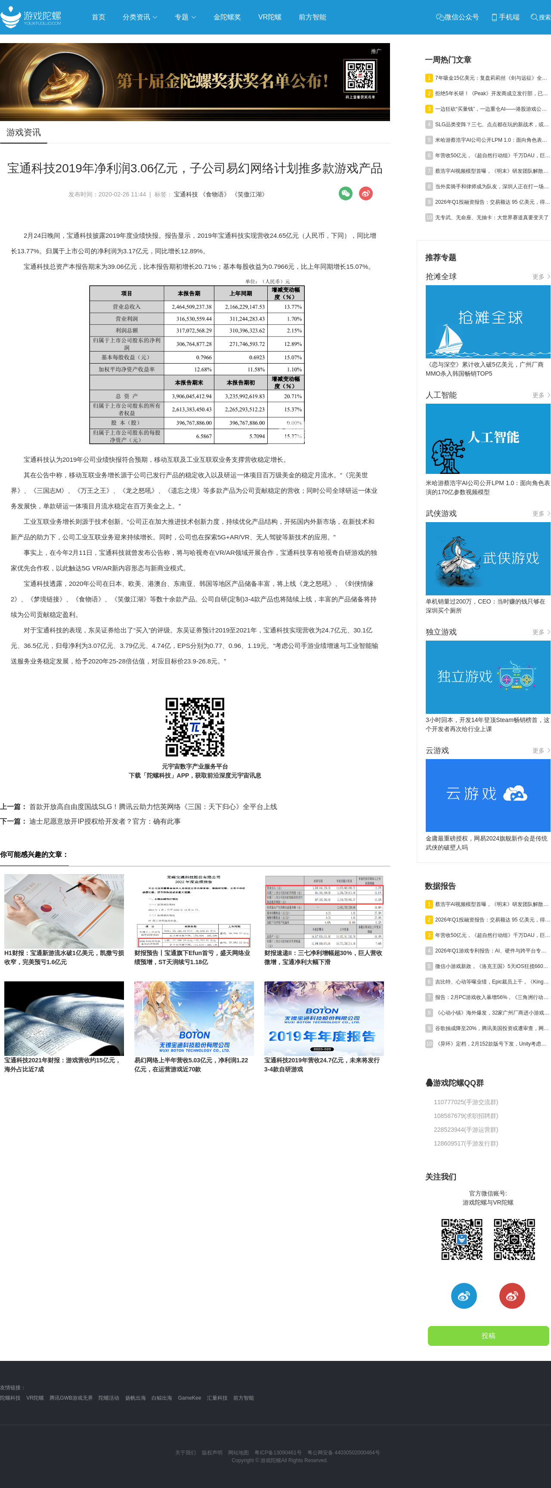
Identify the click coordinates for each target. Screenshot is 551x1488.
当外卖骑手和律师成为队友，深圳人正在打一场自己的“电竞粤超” (493, 187)
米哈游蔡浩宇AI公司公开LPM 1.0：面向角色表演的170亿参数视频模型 (493, 140)
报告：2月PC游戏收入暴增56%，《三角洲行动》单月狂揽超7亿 (493, 997)
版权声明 (212, 1453)
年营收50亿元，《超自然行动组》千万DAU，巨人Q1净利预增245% (493, 156)
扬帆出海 (135, 1398)
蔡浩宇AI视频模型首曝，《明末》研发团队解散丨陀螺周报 (493, 171)
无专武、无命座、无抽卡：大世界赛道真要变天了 (492, 218)
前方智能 (243, 1398)
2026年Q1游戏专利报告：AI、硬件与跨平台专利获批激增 (493, 951)
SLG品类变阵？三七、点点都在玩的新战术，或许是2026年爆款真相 (493, 124)
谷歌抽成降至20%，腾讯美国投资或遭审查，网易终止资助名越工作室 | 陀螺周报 (493, 1028)
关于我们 (185, 1453)
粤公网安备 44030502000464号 (343, 1453)
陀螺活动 (109, 1398)
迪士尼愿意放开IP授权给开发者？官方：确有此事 (90, 821)
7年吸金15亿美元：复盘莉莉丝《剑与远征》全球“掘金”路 (493, 78)
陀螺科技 (10, 1398)
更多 (541, 276)
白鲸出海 (162, 1398)
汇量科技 (217, 1398)
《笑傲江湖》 (250, 194)
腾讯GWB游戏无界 (71, 1398)
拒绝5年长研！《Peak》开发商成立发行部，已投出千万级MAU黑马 (493, 93)
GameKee (189, 1398)
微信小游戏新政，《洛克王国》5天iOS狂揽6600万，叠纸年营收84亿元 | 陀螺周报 (493, 966)
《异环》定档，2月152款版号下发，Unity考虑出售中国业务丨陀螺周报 (493, 1044)
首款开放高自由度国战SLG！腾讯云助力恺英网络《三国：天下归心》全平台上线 (138, 806)
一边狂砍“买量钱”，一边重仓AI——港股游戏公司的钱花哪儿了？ (493, 109)
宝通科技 (186, 194)
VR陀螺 (35, 1398)
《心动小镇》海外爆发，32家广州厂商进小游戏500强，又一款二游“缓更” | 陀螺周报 (493, 1013)
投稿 (488, 1335)
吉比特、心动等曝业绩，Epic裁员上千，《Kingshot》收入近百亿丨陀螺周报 (493, 982)
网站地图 (238, 1453)
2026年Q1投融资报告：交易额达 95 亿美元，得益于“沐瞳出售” (493, 202)
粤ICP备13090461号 (277, 1453)
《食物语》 (215, 194)
